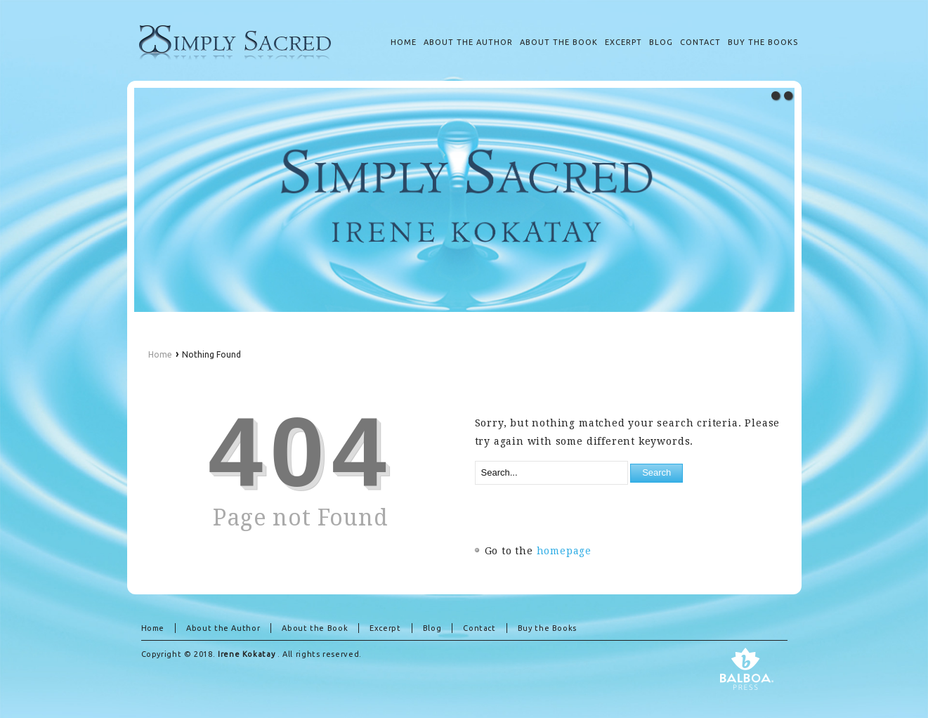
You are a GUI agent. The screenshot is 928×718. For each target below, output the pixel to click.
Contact (479, 628)
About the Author (223, 628)
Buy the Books (547, 628)
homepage (564, 550)
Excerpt (385, 628)
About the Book (315, 628)
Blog (432, 628)
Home (160, 354)
